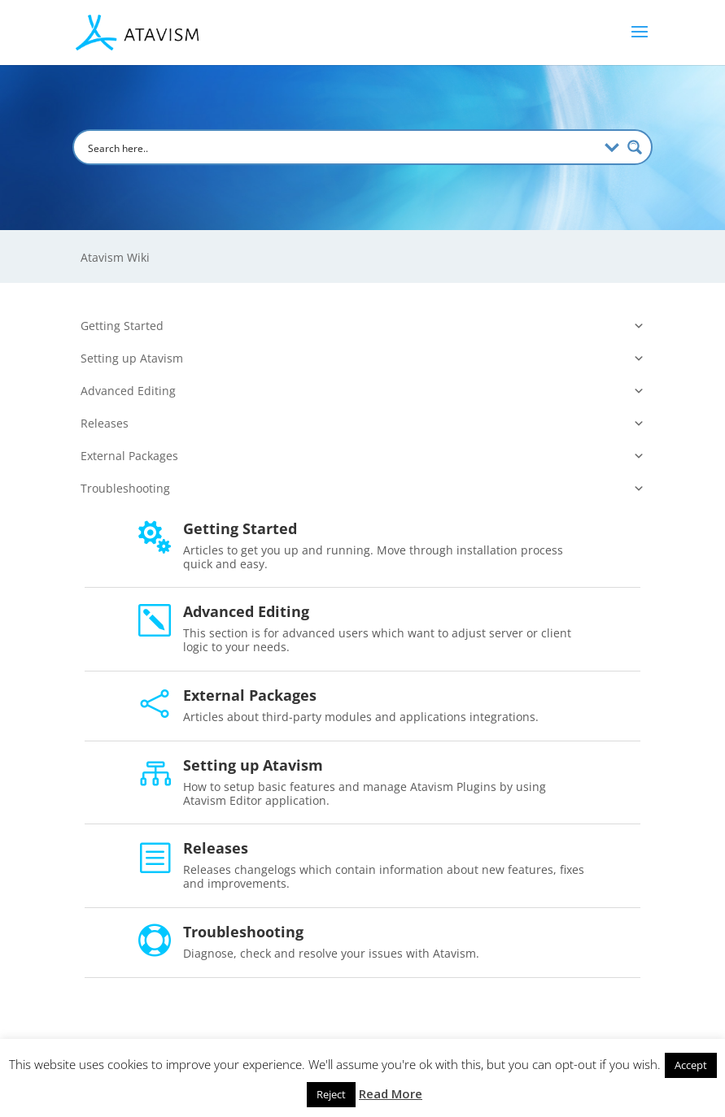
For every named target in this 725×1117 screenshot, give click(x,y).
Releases (362, 423)
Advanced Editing (362, 391)
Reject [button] (331, 1094)
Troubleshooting (362, 488)
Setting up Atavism (362, 358)
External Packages (362, 456)
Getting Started (362, 326)
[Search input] (340, 147)
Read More (390, 1093)
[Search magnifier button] (634, 147)
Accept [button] (691, 1065)
